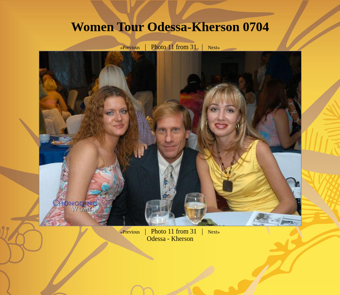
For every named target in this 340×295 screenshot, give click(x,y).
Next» (214, 47)
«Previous (130, 47)
